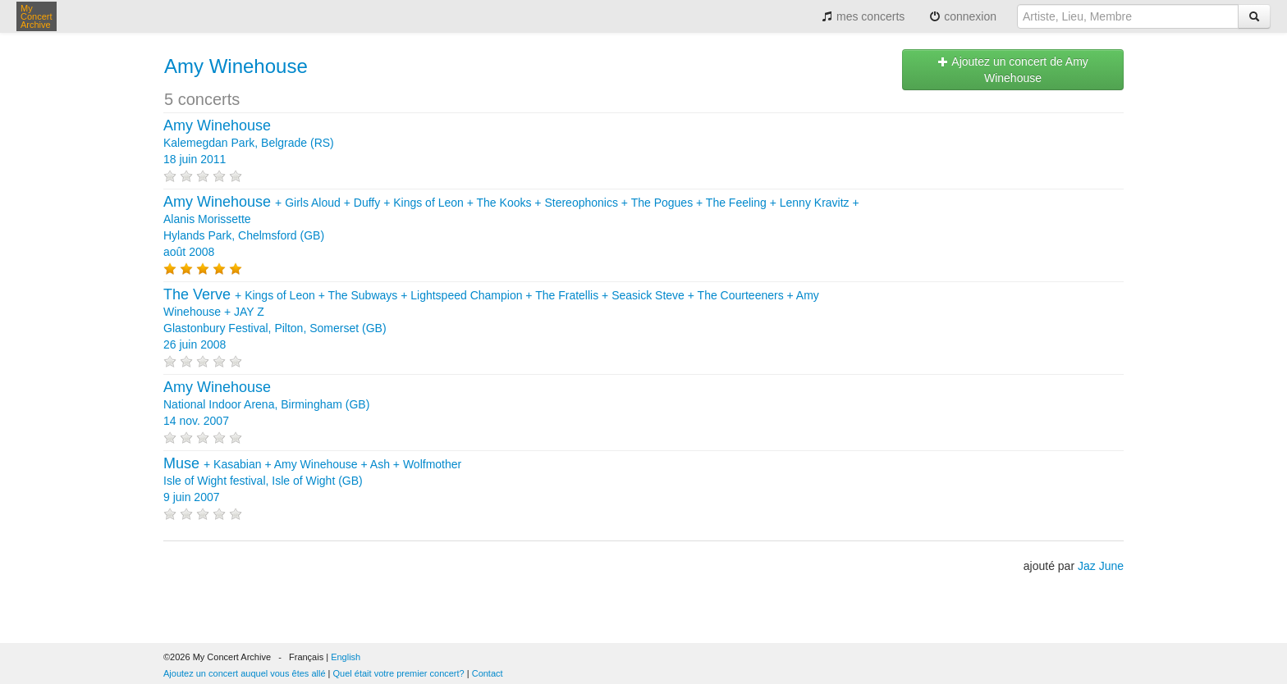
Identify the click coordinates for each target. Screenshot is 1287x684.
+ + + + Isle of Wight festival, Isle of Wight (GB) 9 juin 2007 (312, 481)
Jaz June (1101, 565)
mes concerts (863, 16)
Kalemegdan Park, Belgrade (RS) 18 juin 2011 (248, 143)
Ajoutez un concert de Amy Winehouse (1012, 69)
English (345, 657)
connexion (962, 16)
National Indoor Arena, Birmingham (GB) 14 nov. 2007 (266, 404)
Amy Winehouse (236, 66)
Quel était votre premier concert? (399, 673)
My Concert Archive (37, 16)
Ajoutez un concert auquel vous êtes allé (244, 673)
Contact (487, 673)
